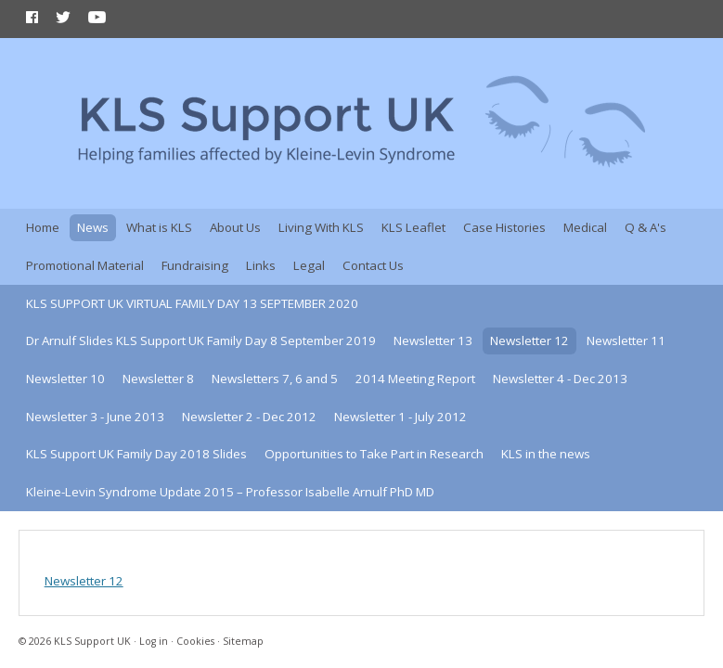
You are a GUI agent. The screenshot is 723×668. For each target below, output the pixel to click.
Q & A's (645, 227)
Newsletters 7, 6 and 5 (275, 378)
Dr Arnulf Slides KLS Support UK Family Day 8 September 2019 (201, 340)
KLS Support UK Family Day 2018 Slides (136, 453)
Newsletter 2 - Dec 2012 (249, 416)
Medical (585, 227)
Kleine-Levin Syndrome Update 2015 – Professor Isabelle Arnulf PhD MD (230, 491)
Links (261, 265)
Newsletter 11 (626, 340)
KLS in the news (545, 453)
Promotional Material (85, 265)
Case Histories (504, 227)
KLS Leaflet (413, 227)
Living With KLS (321, 227)
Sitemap (243, 641)
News (93, 227)
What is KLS (159, 227)
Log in (153, 641)
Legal (309, 265)
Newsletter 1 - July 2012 (400, 416)
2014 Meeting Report (415, 378)
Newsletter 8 (158, 378)
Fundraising (194, 265)
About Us (235, 227)
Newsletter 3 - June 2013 (95, 416)
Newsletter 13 (433, 340)
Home (42, 227)
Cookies (195, 641)
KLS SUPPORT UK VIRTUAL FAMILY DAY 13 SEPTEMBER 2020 (192, 303)
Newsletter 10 (65, 378)
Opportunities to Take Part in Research (374, 453)
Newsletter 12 (529, 340)
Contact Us (373, 265)
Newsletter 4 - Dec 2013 (560, 378)
